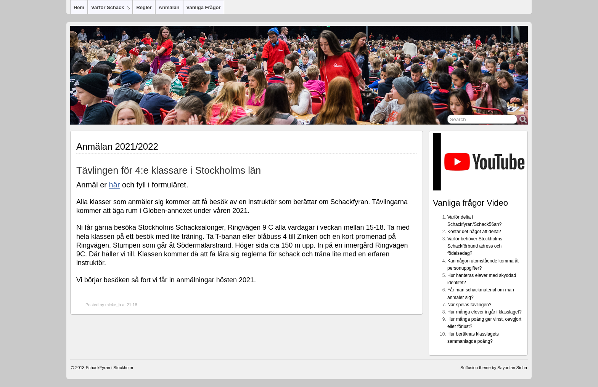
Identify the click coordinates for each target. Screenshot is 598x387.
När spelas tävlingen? (469, 304)
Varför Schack (110, 9)
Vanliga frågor (203, 7)
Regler (143, 7)
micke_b (113, 304)
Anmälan (169, 7)
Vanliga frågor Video (470, 203)
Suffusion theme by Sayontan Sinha (493, 367)
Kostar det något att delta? (474, 231)
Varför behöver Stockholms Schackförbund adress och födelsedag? (474, 246)
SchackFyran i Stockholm (109, 367)
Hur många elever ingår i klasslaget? (484, 312)
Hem (79, 7)
